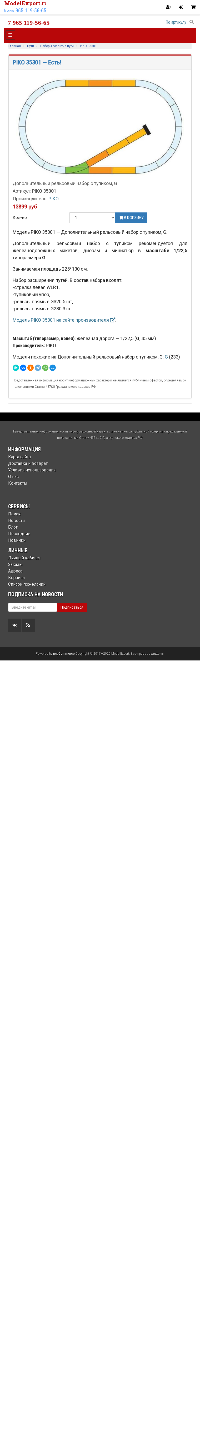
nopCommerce (64, 653)
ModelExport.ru (26, 3)
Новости (16, 520)
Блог (13, 527)
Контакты (17, 483)
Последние (19, 533)
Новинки (17, 540)
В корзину (131, 218)
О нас (13, 476)
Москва (9, 10)
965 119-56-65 (31, 10)
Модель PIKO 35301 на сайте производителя (64, 320)
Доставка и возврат (28, 463)
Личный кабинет (24, 557)
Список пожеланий (27, 584)
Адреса (15, 571)
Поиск (14, 513)
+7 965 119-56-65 (26, 22)
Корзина (16, 577)
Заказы (15, 564)
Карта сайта (19, 456)
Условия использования (32, 470)
